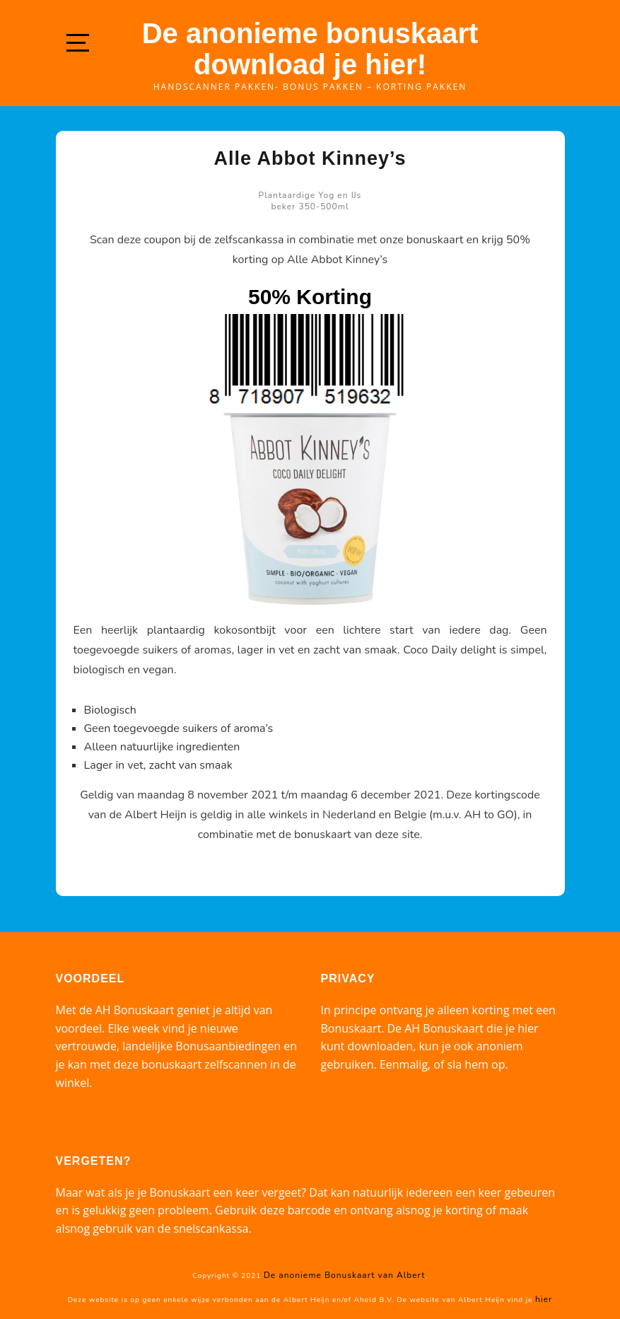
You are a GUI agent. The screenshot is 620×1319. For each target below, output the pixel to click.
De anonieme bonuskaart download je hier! (310, 49)
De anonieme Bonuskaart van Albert (344, 1275)
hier (543, 1299)
